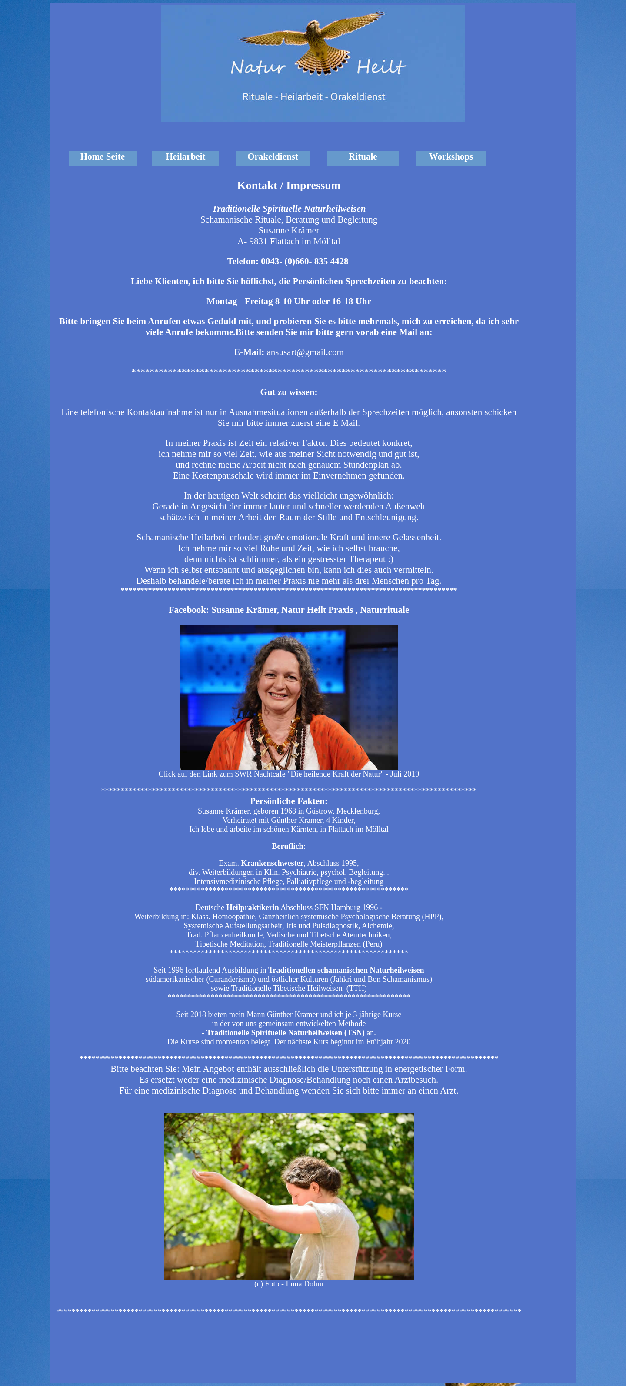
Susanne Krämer (243, 610)
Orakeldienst (272, 156)
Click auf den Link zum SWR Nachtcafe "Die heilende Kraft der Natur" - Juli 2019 (289, 774)
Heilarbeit (186, 156)
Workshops (451, 156)
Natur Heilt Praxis (317, 610)
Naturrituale (384, 610)
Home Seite (102, 156)
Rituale (363, 156)
